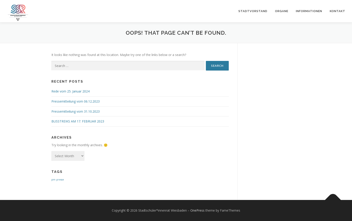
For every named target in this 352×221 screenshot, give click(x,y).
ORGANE (281, 11)
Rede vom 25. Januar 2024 (70, 91)
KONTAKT (337, 11)
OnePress (197, 210)
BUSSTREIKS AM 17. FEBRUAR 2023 (77, 121)
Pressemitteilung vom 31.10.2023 (75, 111)
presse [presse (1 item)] (60, 179)
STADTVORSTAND (252, 11)
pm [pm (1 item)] (53, 179)
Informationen (309, 11)
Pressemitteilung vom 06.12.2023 (75, 101)
